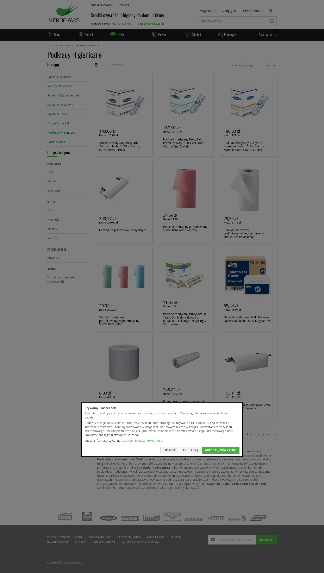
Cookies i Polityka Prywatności (142, 440)
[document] (162, 429)
